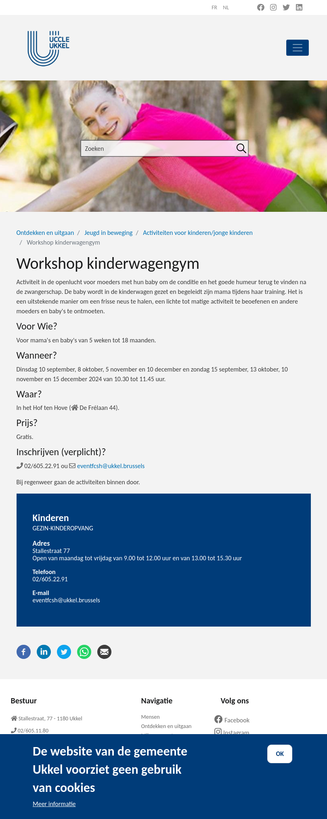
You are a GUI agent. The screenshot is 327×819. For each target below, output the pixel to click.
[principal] (297, 48)
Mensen (150, 716)
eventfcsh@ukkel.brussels (107, 466)
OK (280, 762)
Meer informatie (54, 813)
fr (214, 7)
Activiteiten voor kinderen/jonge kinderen (198, 232)
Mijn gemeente (158, 735)
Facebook (234, 720)
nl (226, 7)
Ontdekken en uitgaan (45, 232)
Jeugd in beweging (108, 232)
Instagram (234, 733)
